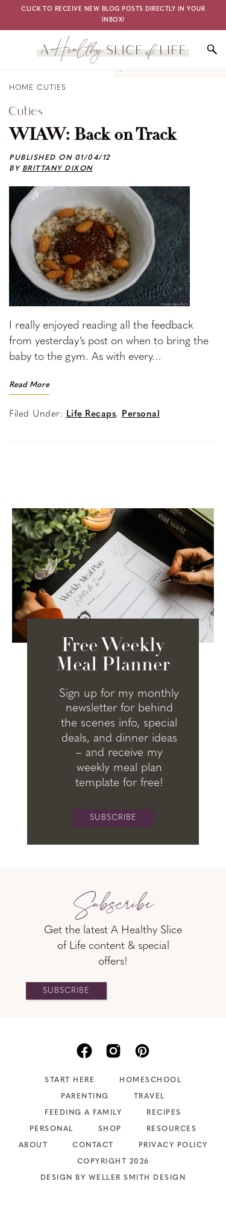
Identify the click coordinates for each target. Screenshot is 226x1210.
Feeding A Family (83, 1113)
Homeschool (150, 1080)
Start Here (70, 1080)
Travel (149, 1096)
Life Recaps (91, 414)
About (33, 1145)
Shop (110, 1129)
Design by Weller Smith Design (113, 1178)
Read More (29, 385)
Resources (171, 1129)
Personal (141, 414)
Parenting (85, 1096)
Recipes (163, 1113)
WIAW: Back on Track (92, 135)
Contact (93, 1145)
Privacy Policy (173, 1145)
